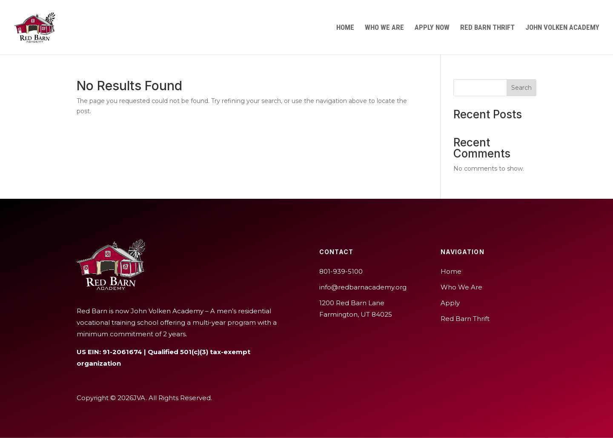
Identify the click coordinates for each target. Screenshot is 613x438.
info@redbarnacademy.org (363, 287)
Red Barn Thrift (487, 27)
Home (345, 27)
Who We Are (384, 27)
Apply (450, 303)
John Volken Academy (562, 27)
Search (521, 88)
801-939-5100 (341, 271)
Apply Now (432, 27)
